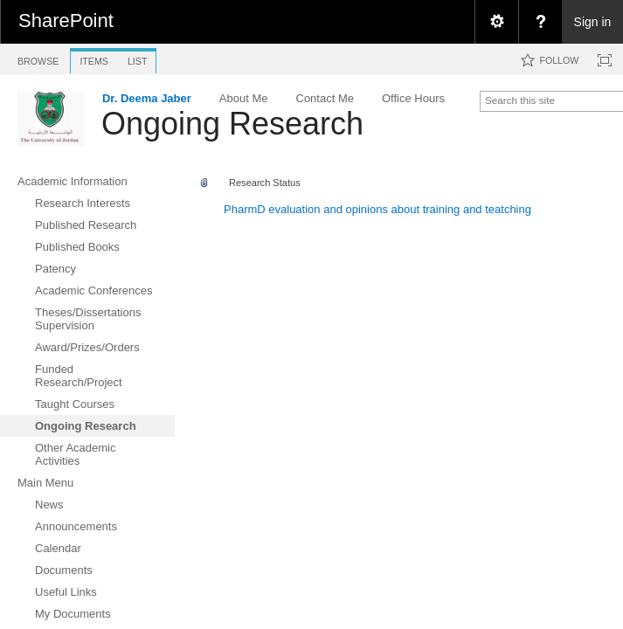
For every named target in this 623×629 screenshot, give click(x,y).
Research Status (265, 182)
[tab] (38, 58)
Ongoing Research (232, 124)
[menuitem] (496, 22)
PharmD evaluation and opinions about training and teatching (377, 209)
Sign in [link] (593, 22)
